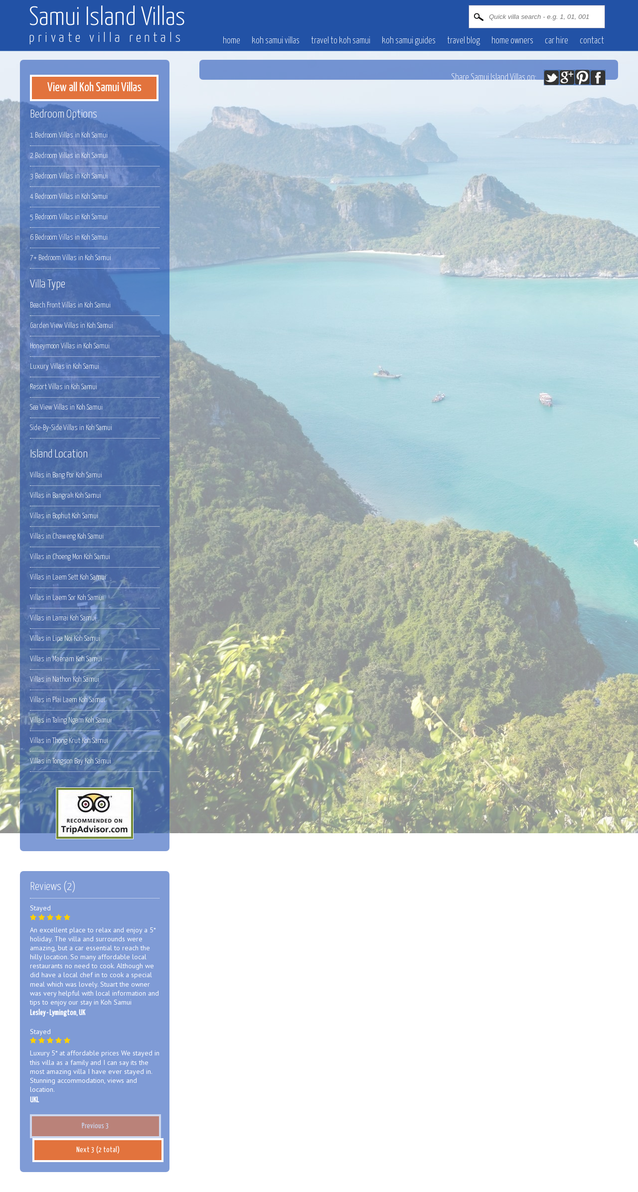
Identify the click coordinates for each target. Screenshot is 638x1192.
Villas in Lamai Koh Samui (63, 618)
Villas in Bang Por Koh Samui (66, 475)
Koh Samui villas (276, 40)
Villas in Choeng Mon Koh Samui (70, 557)
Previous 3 (95, 1126)
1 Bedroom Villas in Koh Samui (69, 135)
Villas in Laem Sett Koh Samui (68, 577)
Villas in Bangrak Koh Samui (65, 495)
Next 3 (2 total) (98, 1150)
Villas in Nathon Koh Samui (64, 679)
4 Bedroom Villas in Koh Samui (69, 196)
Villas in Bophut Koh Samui (64, 516)
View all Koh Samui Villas (94, 88)
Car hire (556, 40)
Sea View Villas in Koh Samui (66, 407)
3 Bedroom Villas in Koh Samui (69, 176)
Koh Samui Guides (409, 40)
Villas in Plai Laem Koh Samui (67, 700)
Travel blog (463, 40)
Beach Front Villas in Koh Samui (70, 305)
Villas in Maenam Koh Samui (66, 659)
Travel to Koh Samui (340, 40)
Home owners (512, 40)
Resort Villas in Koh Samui (63, 387)
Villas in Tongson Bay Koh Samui (70, 761)
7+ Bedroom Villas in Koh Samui (70, 258)
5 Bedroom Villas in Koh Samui (69, 217)
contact (592, 40)
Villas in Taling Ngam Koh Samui (71, 720)
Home (231, 40)
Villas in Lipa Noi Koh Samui (65, 638)
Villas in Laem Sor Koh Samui (67, 597)
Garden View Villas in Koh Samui (71, 325)
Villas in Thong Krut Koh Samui (69, 741)
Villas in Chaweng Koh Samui (67, 536)
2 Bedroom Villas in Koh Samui (69, 155)
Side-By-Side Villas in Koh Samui (71, 428)
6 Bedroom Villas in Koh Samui (69, 237)
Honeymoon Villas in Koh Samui (70, 346)
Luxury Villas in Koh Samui (64, 366)
